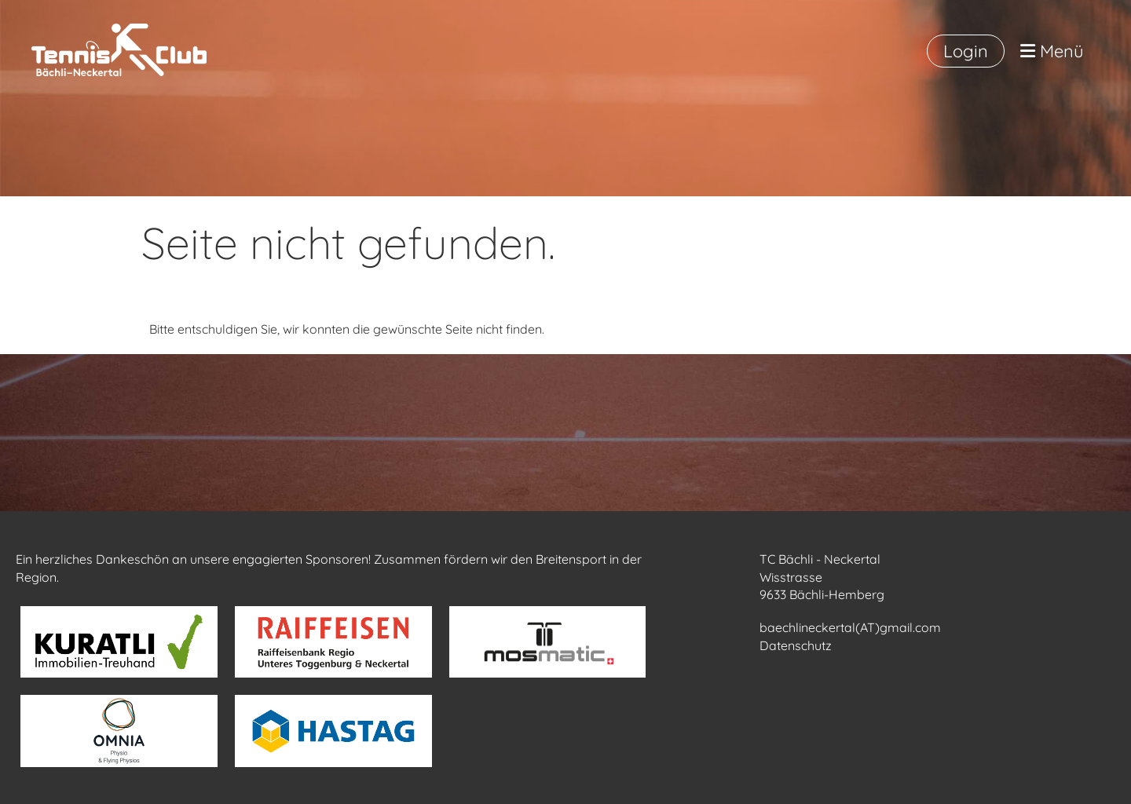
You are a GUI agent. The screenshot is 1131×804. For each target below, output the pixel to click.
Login (965, 51)
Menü (1052, 51)
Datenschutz (795, 645)
